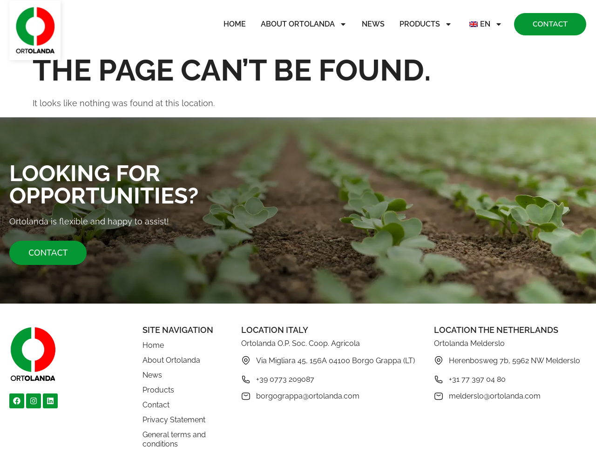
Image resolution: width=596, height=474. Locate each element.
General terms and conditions (174, 439)
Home (235, 24)
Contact (155, 404)
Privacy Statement (173, 419)
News (373, 24)
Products (426, 24)
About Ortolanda (304, 24)
